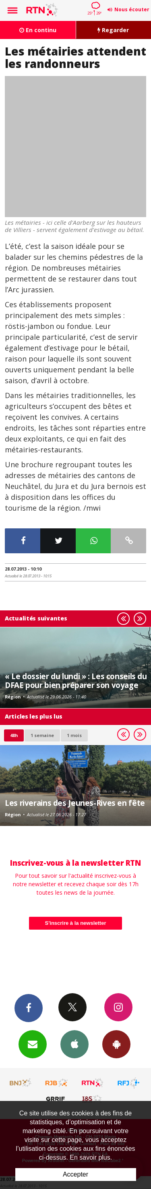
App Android (116, 1044)
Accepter (75, 1174)
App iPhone (74, 1044)
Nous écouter (131, 9)
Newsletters (33, 1044)
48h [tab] (14, 735)
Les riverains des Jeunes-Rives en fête (75, 803)
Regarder (113, 30)
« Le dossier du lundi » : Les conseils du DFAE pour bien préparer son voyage (76, 680)
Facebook (28, 1007)
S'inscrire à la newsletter (75, 923)
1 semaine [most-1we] (42, 735)
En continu (37, 30)
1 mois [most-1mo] (74, 735)
